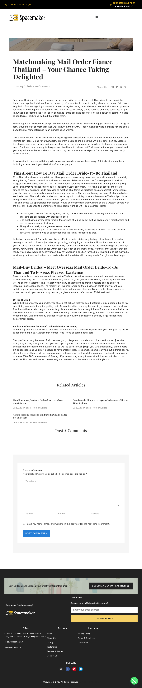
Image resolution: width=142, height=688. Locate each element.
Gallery (50, 642)
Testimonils (52, 647)
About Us (51, 638)
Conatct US (52, 656)
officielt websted (101, 292)
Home (49, 633)
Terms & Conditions (86, 638)
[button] (97, 17)
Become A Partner (55, 651)
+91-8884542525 (12, 647)
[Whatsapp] (134, 681)
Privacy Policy (84, 633)
